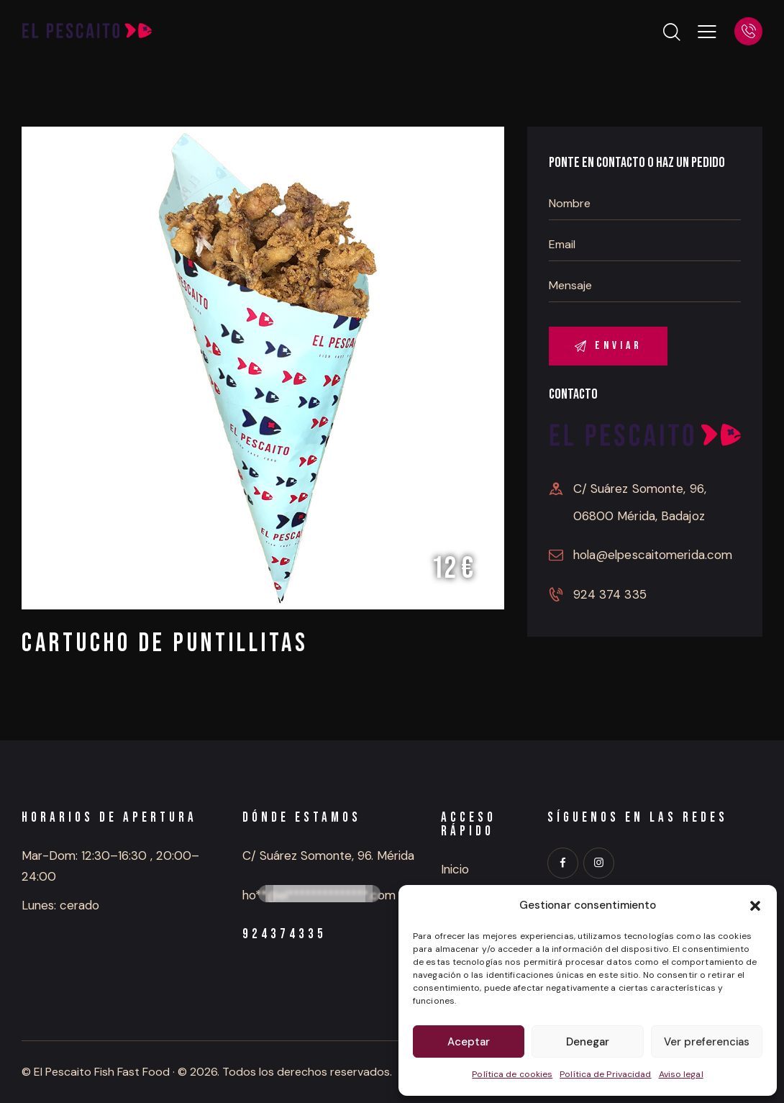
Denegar (587, 1042)
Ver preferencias (706, 1042)
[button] (755, 906)
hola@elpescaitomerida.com (653, 555)
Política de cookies (512, 1074)
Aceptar (468, 1042)
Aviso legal (681, 1074)
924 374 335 (610, 594)
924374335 (284, 934)
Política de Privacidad (605, 1074)
